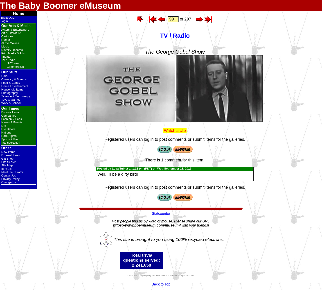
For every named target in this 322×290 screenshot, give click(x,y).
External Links (10, 155)
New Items (8, 152)
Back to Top (161, 284)
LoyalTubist (120, 168)
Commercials (15, 66)
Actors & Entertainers (15, 29)
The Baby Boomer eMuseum (60, 6)
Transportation (10, 142)
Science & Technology (15, 96)
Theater (6, 56)
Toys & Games (10, 99)
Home (18, 13)
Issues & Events (11, 122)
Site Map (7, 165)
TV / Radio (8, 60)
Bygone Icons (10, 112)
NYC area (13, 63)
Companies (8, 115)
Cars (4, 76)
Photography (9, 93)
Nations (6, 132)
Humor (5, 39)
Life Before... (9, 129)
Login (4, 21)
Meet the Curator (12, 172)
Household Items (12, 89)
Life (3, 125)
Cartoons (7, 36)
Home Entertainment (14, 86)
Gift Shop (7, 158)
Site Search (8, 162)
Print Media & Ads (13, 53)
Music (5, 46)
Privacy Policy (10, 179)
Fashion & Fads (11, 119)
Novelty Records (12, 50)
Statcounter (161, 213)
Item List (6, 168)
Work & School (11, 103)
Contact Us (8, 175)
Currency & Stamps (14, 79)
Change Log (9, 182)
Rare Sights (9, 136)
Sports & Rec (10, 139)
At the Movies (10, 43)
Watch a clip (175, 130)
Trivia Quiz (8, 17)
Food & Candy (10, 82)
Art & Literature (11, 33)
